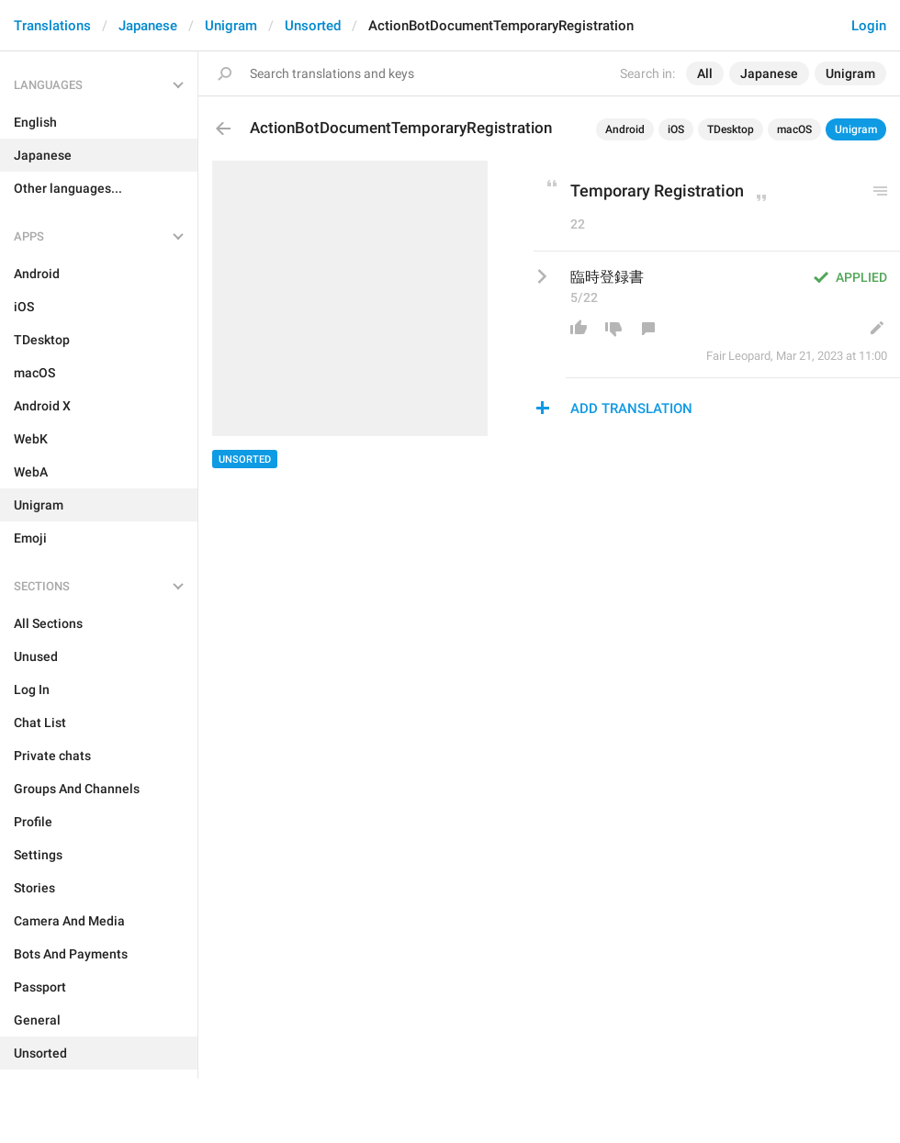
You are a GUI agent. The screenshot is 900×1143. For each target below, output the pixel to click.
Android (625, 129)
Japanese (147, 25)
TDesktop (730, 129)
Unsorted (313, 25)
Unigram (231, 25)
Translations (52, 25)
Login (868, 25)
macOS (794, 129)
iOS (676, 129)
